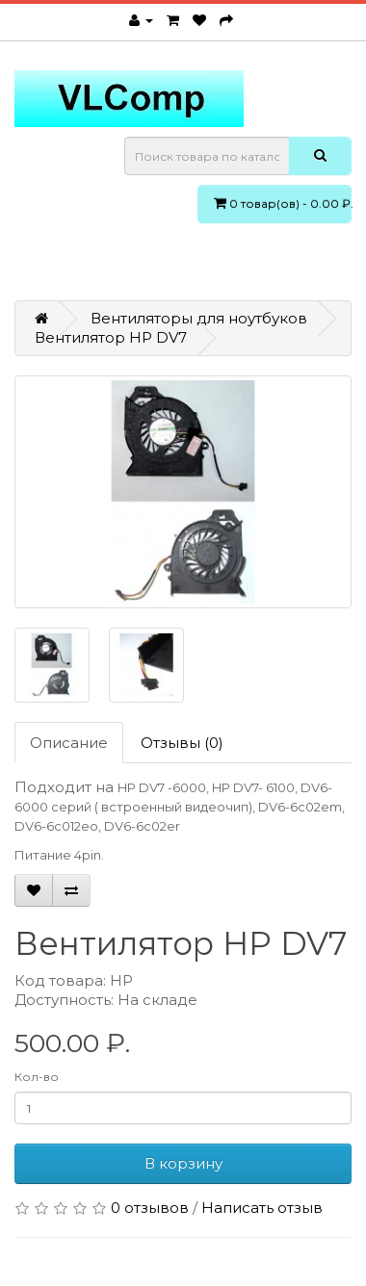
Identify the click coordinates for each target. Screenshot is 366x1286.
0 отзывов (150, 1207)
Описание (69, 742)
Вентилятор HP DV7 (111, 337)
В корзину (183, 1163)
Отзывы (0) (182, 742)
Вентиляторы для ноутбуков (199, 318)
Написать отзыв (262, 1207)
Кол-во (36, 1076)
